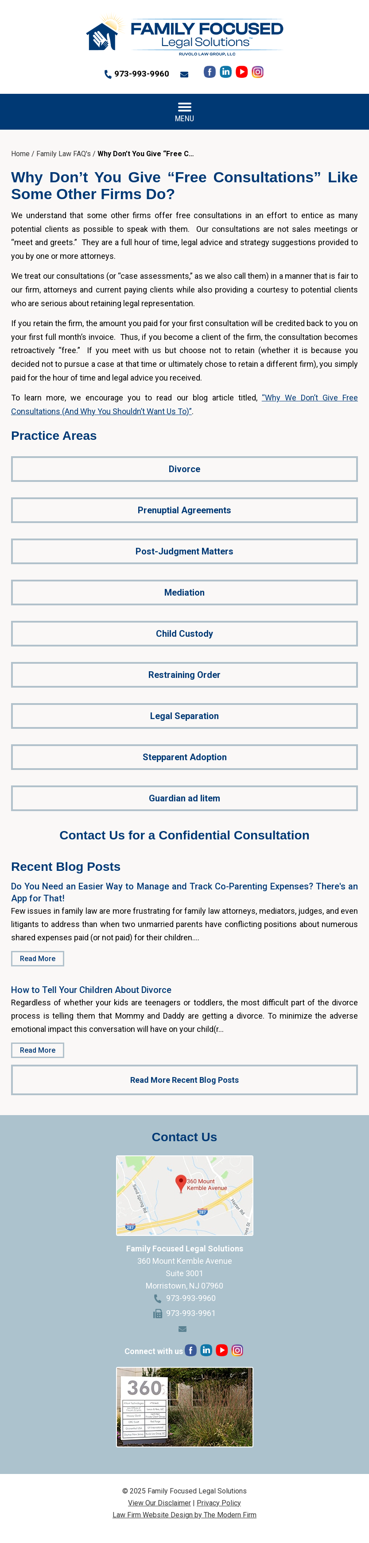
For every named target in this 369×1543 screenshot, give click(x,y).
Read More (37, 958)
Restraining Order (184, 675)
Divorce (184, 469)
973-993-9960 (141, 74)
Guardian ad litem (184, 798)
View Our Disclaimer (159, 1503)
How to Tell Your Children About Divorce (91, 990)
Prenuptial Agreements (184, 510)
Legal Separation (184, 716)
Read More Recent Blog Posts (184, 1080)
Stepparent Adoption (185, 757)
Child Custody (184, 633)
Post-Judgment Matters (184, 551)
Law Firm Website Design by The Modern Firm (184, 1515)
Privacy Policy (219, 1503)
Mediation (184, 592)
